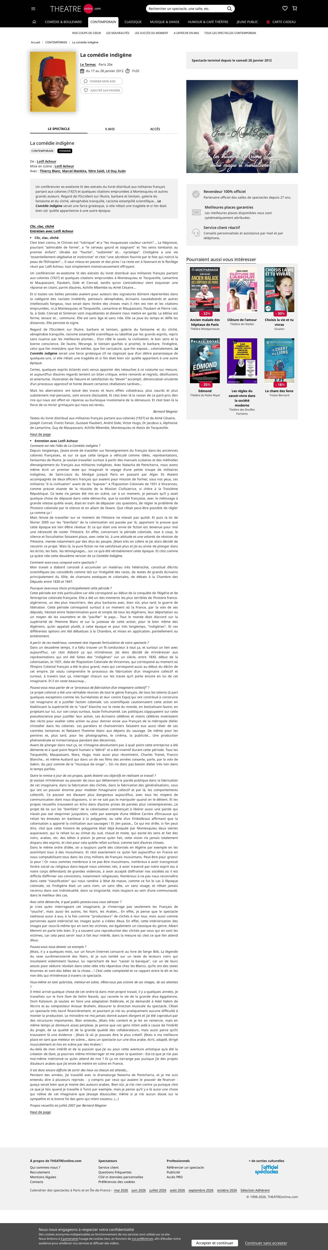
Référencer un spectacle (185, 1207)
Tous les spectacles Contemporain (230, 33)
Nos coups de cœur (86, 33)
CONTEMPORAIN (42, 151)
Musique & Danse (164, 22)
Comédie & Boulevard (63, 22)
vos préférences (142, 1239)
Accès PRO (175, 1217)
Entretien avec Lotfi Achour (51, 231)
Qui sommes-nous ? (45, 1207)
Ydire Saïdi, (96, 171)
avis (99, 81)
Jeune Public (247, 22)
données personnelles (126, 1217)
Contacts (36, 1221)
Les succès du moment (151, 33)
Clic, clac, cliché (42, 226)
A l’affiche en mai (186, 33)
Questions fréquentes (115, 1212)
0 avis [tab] (110, 129)
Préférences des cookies (116, 1221)
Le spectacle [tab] (59, 129)
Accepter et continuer (214, 1242)
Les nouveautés (117, 33)
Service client (108, 1207)
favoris (102, 90)
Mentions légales (43, 1217)
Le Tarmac (88, 64)
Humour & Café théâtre (208, 22)
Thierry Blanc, (50, 171)
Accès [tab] (155, 129)
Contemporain (103, 22)
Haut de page (40, 434)
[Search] (185, 8)
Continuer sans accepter (266, 1242)
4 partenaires (69, 1239)
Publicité (173, 1212)
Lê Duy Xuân (116, 171)
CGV (101, 1217)
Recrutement (40, 1212)
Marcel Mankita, (74, 171)
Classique (133, 22)
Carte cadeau (281, 22)
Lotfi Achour (46, 161)
